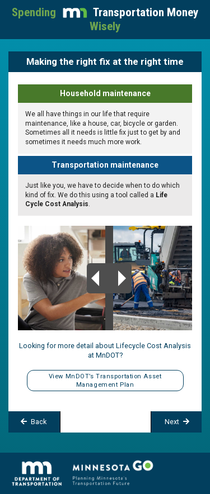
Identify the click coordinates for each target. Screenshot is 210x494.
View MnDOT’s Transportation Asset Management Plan (105, 380)
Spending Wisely (105, 19)
